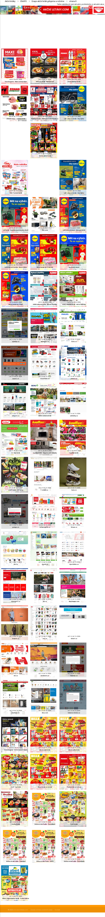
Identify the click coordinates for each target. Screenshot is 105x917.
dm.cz (16, 564)
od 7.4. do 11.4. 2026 (15, 116)
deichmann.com (74, 601)
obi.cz (16, 676)
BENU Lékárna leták (44, 416)
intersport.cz (15, 601)
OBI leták (45, 230)
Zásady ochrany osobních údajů (41, 910)
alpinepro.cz (45, 341)
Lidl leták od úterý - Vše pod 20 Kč (74, 230)
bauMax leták (74, 453)
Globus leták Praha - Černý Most (44, 824)
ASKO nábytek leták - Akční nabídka (74, 304)
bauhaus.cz (15, 713)
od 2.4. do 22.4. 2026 (44, 302)
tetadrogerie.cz (45, 527)
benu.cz (74, 341)
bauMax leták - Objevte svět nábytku (45, 453)
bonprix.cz (15, 638)
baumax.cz (74, 676)
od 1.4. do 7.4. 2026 (15, 339)
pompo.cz (15, 527)
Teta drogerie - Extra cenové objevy (15, 750)
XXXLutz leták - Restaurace (45, 82)
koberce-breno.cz (74, 713)
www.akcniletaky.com (20, 910)
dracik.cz (45, 564)
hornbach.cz (45, 676)
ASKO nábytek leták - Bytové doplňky (45, 304)
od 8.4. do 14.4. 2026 (74, 79)
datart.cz (74, 638)
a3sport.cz (15, 416)
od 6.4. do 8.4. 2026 (15, 79)
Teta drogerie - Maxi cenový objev (16, 82)
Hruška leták (16, 824)
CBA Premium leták (15, 193)
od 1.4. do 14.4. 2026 (15, 488)
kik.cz (45, 601)
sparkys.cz (15, 341)
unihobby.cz (74, 416)
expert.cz (15, 379)
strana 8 (72, 1)
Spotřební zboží (74, 267)
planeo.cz (74, 379)
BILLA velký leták (74, 750)
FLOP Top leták (16, 787)
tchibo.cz (45, 490)
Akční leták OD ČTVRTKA (45, 267)
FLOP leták (74, 824)
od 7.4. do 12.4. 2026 (74, 116)
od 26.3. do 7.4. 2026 (15, 748)
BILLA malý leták (45, 750)
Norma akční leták (45, 156)
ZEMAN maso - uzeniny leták (15, 119)
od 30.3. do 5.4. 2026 (74, 191)
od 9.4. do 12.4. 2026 (15, 265)
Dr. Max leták (15, 453)
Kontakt (57, 910)
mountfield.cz (45, 379)
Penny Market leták (74, 82)
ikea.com (45, 713)
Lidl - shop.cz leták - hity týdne (74, 119)
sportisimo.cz (74, 564)
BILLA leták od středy (45, 787)
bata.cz (74, 490)
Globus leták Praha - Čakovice (15, 861)
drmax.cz (74, 527)
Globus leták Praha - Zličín (44, 861)
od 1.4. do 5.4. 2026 (15, 896)
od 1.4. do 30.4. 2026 (45, 228)
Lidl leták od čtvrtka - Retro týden (16, 267)
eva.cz (45, 638)
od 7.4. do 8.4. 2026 (74, 228)
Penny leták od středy (74, 787)
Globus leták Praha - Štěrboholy (74, 861)
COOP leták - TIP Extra (15, 490)
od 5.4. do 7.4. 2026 (45, 79)
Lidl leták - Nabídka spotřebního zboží (15, 230)
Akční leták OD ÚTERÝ (15, 304)
